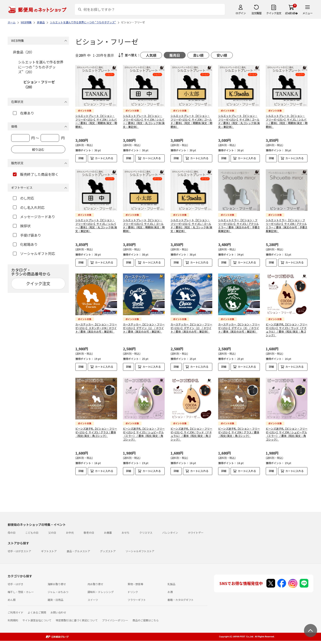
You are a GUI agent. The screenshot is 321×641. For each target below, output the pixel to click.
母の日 (12, 532)
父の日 (52, 532)
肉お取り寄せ (95, 584)
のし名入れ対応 (29, 207)
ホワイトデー (196, 532)
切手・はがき (15, 584)
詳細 (81, 158)
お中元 (70, 532)
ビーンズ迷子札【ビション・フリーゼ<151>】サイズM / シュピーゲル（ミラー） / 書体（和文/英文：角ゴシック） (286, 434)
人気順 (151, 55)
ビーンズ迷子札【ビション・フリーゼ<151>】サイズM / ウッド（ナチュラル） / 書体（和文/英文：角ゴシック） (191, 434)
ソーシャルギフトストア (140, 551)
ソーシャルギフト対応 (34, 253)
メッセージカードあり (34, 216)
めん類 (12, 600)
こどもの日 (31, 532)
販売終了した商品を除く (36, 174)
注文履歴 (256, 13)
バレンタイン (170, 532)
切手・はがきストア (19, 551)
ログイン (241, 13)
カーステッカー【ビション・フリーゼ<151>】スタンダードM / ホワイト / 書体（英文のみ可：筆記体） (96, 327)
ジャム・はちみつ (58, 592)
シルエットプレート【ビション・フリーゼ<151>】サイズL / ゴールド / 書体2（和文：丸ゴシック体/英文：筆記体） (191, 225)
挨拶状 (22, 225)
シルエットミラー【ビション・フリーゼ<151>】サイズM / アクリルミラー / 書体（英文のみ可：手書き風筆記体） (286, 225)
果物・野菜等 (135, 584)
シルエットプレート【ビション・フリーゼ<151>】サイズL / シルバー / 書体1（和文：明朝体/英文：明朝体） (286, 121)
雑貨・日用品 (55, 600)
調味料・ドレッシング (101, 592)
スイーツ (93, 600)
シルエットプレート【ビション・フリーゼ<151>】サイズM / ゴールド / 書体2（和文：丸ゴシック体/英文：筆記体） (239, 121)
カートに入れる (104, 158)
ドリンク (133, 592)
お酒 (170, 592)
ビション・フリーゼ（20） (39, 84)
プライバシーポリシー (115, 620)
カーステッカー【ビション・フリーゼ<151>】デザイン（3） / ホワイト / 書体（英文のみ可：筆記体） (239, 327)
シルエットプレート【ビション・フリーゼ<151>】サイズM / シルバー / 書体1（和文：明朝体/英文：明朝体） (96, 121)
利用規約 (13, 620)
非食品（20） (23, 52)
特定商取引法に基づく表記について (77, 620)
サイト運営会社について (36, 620)
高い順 (198, 55)
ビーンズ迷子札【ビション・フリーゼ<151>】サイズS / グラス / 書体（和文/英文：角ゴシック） (96, 432)
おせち (125, 532)
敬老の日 (89, 532)
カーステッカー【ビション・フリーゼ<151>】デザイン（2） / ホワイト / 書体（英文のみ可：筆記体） (191, 327)
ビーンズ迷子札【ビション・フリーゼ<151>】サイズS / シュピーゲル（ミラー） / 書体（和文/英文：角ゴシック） (144, 434)
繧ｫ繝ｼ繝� (291, 13)
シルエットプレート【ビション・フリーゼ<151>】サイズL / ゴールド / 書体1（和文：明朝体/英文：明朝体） (144, 225)
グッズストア (108, 551)
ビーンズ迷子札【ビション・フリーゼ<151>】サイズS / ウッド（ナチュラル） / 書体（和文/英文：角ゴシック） (286, 329)
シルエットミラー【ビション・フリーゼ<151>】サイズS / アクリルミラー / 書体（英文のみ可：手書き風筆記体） (239, 225)
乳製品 (171, 584)
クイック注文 (273, 13)
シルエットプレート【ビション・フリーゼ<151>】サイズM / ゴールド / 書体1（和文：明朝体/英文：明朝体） (191, 121)
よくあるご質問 (37, 612)
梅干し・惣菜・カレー (21, 592)
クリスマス (145, 532)
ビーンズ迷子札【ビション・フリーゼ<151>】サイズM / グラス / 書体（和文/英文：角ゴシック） (239, 432)
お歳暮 (108, 532)
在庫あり (23, 113)
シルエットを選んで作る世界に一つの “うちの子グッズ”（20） (40, 66)
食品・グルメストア (78, 551)
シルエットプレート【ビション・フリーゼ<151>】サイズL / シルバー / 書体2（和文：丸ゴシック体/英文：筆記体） (96, 225)
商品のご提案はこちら (146, 620)
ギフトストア (49, 551)
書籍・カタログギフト (180, 600)
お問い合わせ (58, 612)
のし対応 (23, 198)
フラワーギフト (137, 600)
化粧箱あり (25, 244)
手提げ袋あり (27, 235)
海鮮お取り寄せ (57, 584)
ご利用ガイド (15, 612)
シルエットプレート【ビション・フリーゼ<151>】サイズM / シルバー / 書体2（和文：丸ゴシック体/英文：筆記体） (144, 121)
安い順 (222, 55)
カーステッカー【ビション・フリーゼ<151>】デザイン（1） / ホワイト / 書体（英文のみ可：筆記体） (144, 327)
